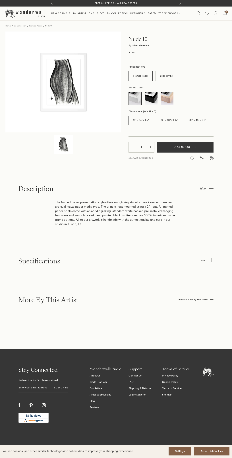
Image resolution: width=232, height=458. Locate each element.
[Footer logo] (208, 372)
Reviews (94, 407)
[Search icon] (198, 13)
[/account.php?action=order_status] (215, 13)
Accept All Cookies (212, 451)
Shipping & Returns (140, 388)
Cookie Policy (170, 382)
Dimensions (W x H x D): (143, 112)
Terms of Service (172, 388)
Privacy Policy (170, 375)
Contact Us (135, 375)
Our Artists (96, 388)
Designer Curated (143, 13)
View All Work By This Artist (196, 300)
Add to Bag (185, 146)
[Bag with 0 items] (225, 13)
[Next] (180, 3)
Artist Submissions (100, 395)
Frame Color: (136, 88)
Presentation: (137, 67)
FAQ (131, 382)
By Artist (79, 13)
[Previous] (51, 3)
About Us (95, 375)
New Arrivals (61, 13)
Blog (92, 401)
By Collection (117, 13)
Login (132, 395)
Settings (180, 451)
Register (141, 395)
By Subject (97, 13)
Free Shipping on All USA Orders (116, 3)
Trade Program (169, 13)
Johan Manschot (139, 45)
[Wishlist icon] (207, 13)
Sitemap (167, 395)
